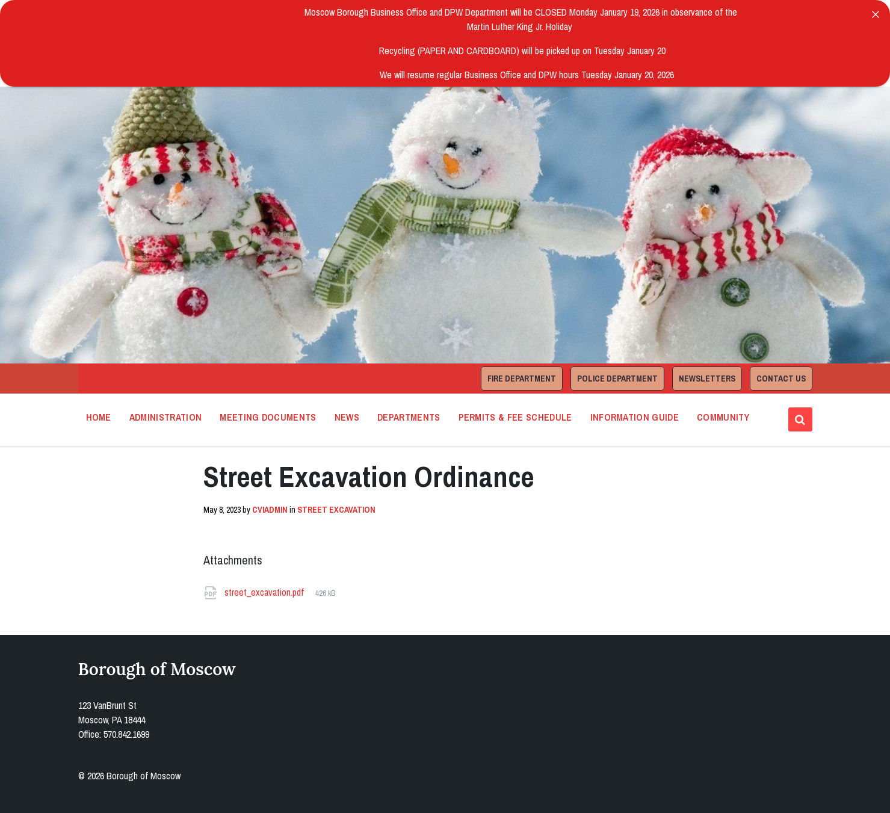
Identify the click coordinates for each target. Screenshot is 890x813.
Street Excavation (336, 509)
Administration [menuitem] (165, 417)
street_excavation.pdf (265, 592)
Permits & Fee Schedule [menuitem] (515, 417)
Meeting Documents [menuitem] (268, 417)
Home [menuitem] (98, 417)
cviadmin (270, 509)
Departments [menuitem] (408, 417)
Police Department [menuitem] (617, 378)
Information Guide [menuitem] (634, 417)
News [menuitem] (347, 417)
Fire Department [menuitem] (521, 378)
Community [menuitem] (723, 417)
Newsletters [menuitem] (707, 378)
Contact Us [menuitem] (781, 378)
